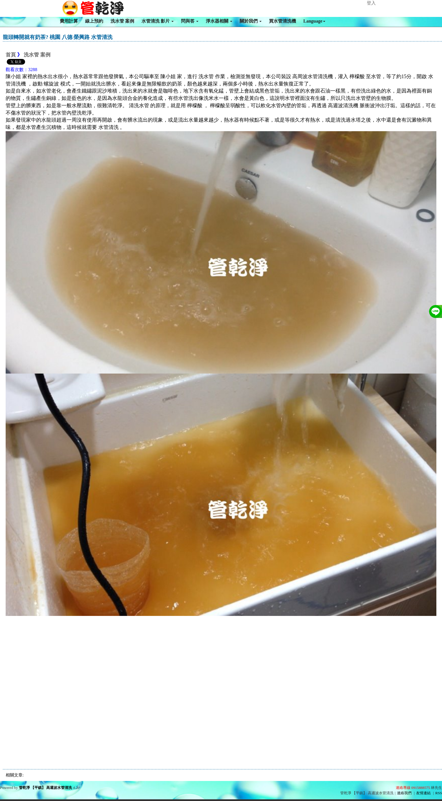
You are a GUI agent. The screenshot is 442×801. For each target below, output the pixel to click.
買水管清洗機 (282, 21)
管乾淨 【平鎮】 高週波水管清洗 (45, 787)
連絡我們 (404, 793)
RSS (438, 793)
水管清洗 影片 (158, 21)
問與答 (189, 21)
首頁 (11, 55)
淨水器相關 (219, 21)
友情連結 (423, 793)
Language (314, 21)
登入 (371, 3)
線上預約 (94, 21)
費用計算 (69, 21)
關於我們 (251, 21)
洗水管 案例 (122, 21)
